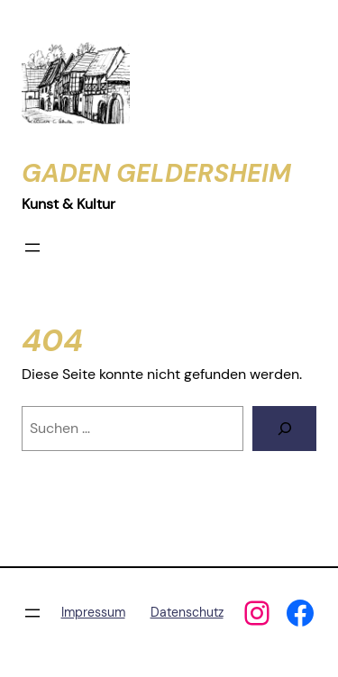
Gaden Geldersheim (156, 173)
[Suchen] (284, 428)
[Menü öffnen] (32, 247)
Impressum (93, 612)
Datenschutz (187, 612)
